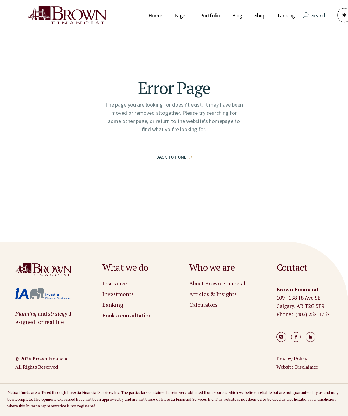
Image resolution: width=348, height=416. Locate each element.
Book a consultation (127, 315)
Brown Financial (51, 358)
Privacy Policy (291, 358)
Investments (118, 294)
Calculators (203, 304)
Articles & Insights (213, 294)
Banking (112, 304)
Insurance (114, 283)
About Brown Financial (217, 283)
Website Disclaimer (297, 367)
